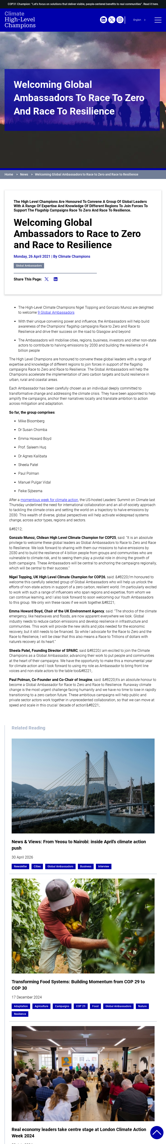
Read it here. (150, 4)
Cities (37, 866)
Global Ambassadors (29, 265)
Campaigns (62, 1006)
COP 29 (80, 1006)
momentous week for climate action (49, 500)
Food (95, 1006)
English (137, 19)
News (24, 174)
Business (85, 866)
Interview (103, 866)
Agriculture (41, 1006)
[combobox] (140, 20)
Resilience (20, 1014)
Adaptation (21, 1006)
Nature (142, 1006)
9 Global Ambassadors (56, 312)
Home (9, 174)
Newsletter (20, 866)
